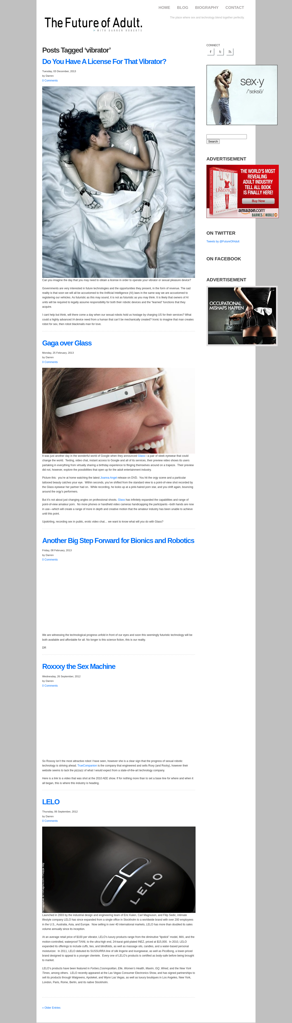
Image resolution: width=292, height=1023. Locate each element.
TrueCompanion (87, 765)
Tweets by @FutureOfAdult (222, 241)
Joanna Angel (108, 477)
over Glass (66, 343)
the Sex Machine (78, 666)
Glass (141, 455)
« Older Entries (51, 1007)
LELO (50, 802)
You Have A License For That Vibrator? (104, 62)
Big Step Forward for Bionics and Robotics (118, 541)
